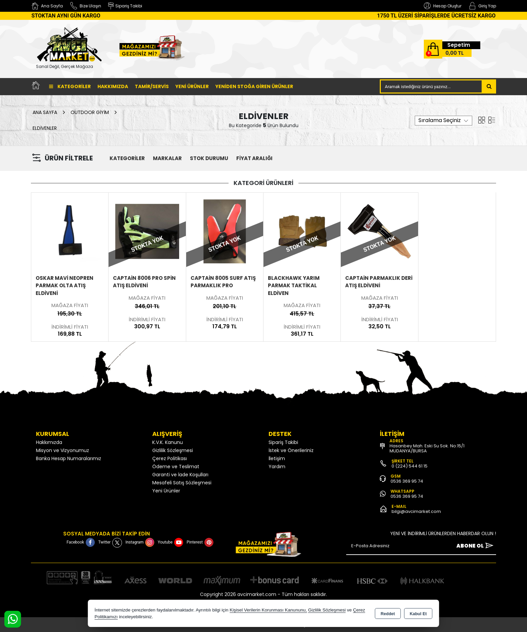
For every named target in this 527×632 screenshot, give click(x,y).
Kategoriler (70, 86)
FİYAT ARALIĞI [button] (254, 158)
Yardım (277, 466)
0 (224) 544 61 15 (410, 466)
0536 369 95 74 (407, 481)
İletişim (277, 458)
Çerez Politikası (169, 458)
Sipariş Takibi (283, 442)
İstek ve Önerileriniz (291, 450)
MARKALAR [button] (167, 158)
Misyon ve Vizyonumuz (62, 450)
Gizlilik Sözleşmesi (172, 450)
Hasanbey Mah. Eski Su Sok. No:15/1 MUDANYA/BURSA (427, 448)
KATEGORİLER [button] (127, 158)
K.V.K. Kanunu (167, 442)
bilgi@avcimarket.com (416, 511)
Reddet (388, 613)
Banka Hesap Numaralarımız (68, 458)
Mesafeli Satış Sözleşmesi (181, 482)
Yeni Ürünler (166, 490)
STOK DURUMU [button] (209, 158)
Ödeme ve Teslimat (175, 466)
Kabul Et (418, 613)
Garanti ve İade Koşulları (180, 474)
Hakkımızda (112, 86)
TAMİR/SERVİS (152, 86)
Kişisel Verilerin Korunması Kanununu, (268, 609)
